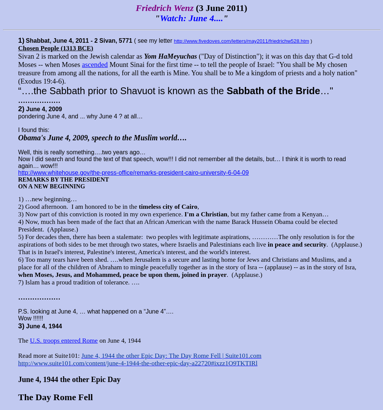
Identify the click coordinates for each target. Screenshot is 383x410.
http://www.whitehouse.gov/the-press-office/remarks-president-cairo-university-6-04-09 (133, 172)
